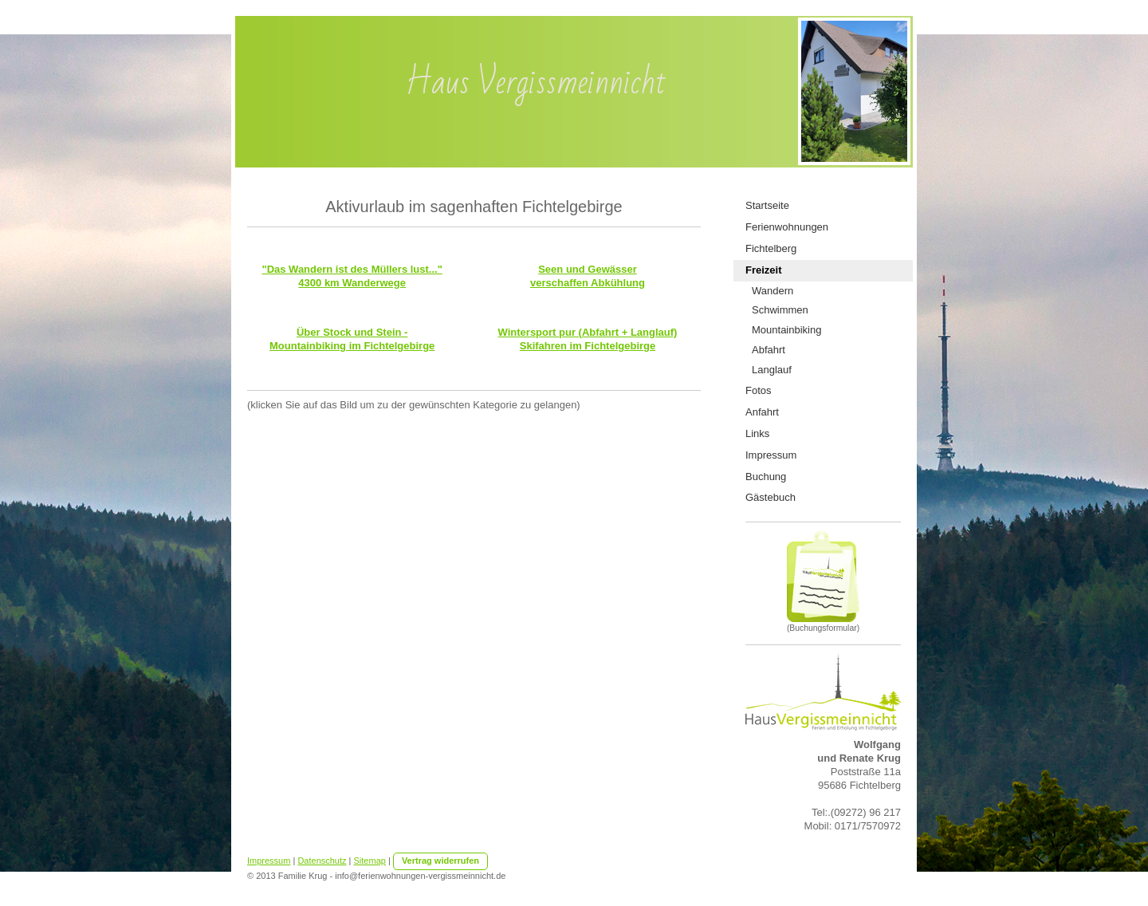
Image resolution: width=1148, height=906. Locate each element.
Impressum (268, 860)
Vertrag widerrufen (440, 860)
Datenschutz (321, 860)
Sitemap (370, 860)
